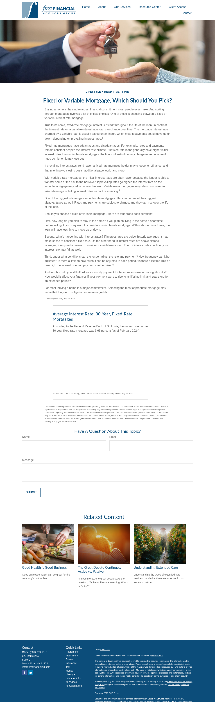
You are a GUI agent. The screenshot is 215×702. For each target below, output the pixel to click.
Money (69, 670)
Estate (69, 659)
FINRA (176, 699)
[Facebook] (24, 672)
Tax (68, 666)
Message (28, 460)
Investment (72, 655)
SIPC (181, 699)
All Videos (71, 682)
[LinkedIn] (30, 672)
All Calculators (74, 685)
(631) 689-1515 (38, 652)
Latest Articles (73, 678)
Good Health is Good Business (44, 567)
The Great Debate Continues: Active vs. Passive (99, 569)
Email (113, 436)
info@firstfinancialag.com (36, 666)
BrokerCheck (157, 655)
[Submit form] (31, 492)
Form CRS (105, 649)
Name (26, 436)
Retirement (72, 651)
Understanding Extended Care (156, 567)
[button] (86, 7)
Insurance (71, 663)
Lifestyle (70, 674)
